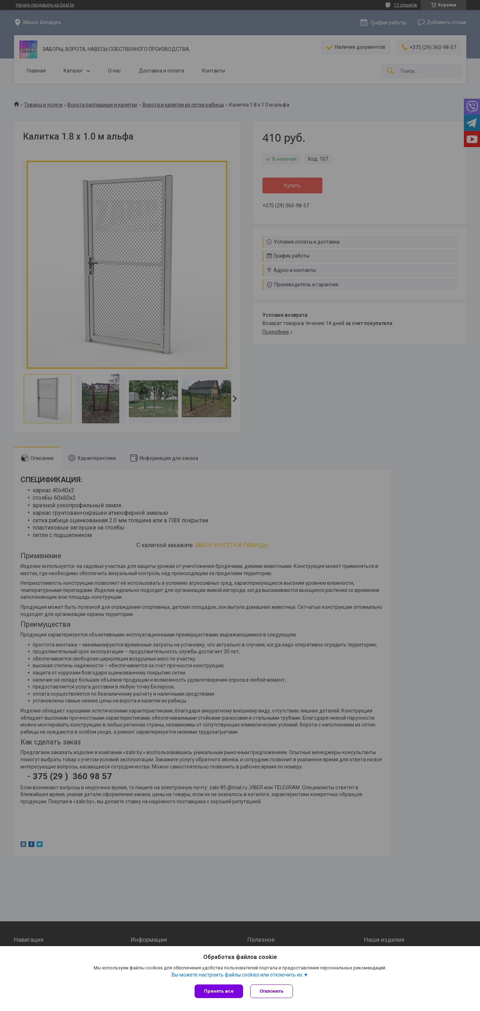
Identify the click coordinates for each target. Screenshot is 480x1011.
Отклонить (272, 991)
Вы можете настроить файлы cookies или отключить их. (237, 975)
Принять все (219, 991)
